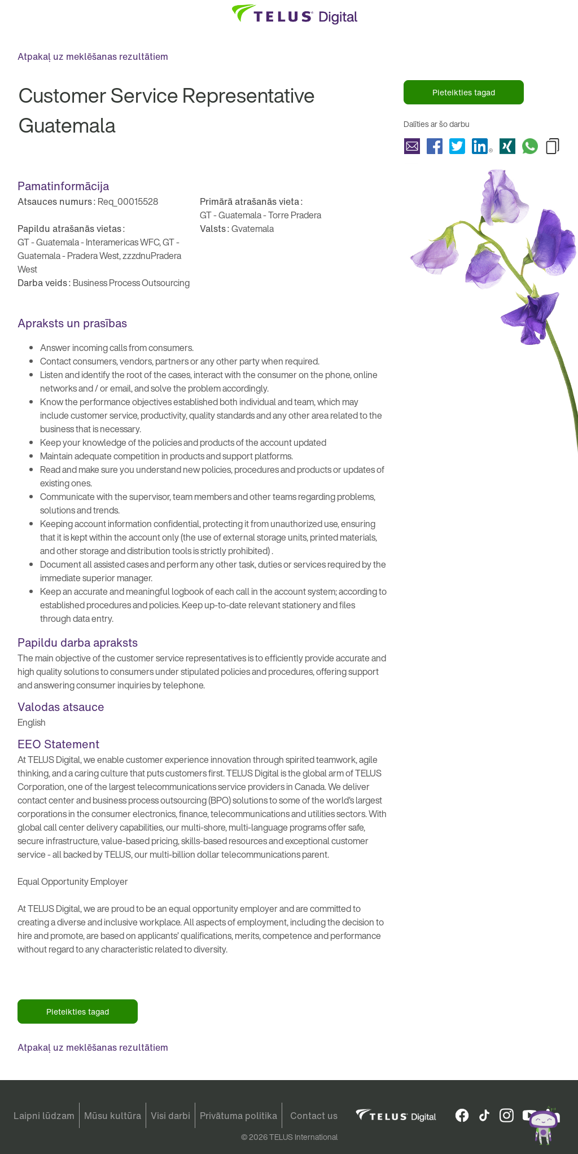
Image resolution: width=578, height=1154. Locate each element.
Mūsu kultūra (112, 1115)
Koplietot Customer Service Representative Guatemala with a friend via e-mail (412, 146)
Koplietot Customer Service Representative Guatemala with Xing (507, 146)
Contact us (314, 1115)
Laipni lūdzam (44, 1115)
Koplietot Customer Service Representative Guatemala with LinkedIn (482, 146)
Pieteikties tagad (463, 92)
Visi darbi (170, 1115)
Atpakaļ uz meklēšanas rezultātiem (92, 56)
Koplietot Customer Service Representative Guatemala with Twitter (457, 146)
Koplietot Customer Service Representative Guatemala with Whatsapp (530, 146)
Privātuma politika (238, 1115)
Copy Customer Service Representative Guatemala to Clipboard (553, 146)
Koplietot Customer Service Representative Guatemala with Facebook (435, 146)
